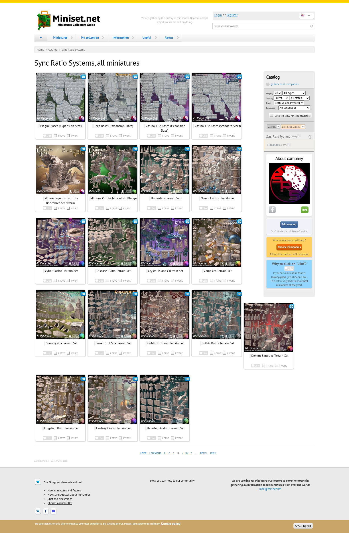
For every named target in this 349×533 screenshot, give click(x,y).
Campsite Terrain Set (218, 271)
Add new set (289, 224)
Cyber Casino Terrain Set (61, 271)
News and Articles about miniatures (69, 494)
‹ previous (155, 453)
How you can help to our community (172, 480)
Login (218, 15)
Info (304, 210)
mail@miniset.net (270, 489)
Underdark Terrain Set (166, 198)
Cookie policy (171, 523)
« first (143, 453)
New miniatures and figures (64, 490)
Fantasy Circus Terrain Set (113, 428)
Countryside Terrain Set (61, 343)
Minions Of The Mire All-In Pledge (113, 198)
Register (232, 15)
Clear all (272, 126)
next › (203, 453)
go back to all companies (284, 84)
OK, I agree (303, 525)
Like (290, 268)
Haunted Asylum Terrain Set (166, 428)
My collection (90, 38)
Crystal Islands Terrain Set (165, 271)
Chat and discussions (60, 499)
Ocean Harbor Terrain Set (218, 198)
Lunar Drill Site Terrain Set (114, 343)
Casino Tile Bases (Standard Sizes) (218, 126)
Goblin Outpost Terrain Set (165, 343)
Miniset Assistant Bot (60, 503)
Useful (146, 38)
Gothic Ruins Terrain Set (217, 343)
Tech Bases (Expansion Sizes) (113, 126)
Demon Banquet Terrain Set (269, 356)
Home (40, 50)
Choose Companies (289, 247)
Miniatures (60, 38)
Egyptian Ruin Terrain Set (61, 428)
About (169, 38)
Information (121, 38)
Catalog (52, 50)
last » (213, 453)
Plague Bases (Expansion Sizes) (61, 126)
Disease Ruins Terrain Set (114, 271)
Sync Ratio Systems (73, 50)
